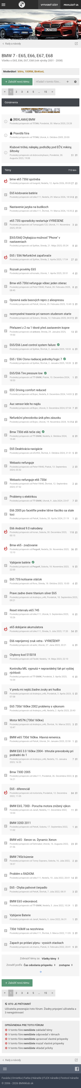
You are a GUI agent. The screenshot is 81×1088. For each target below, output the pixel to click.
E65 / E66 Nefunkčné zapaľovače (30, 255)
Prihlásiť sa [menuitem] (71, 4)
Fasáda (6, 1077)
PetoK (35, 304)
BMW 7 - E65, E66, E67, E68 (27, 55)
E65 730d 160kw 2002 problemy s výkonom (37, 706)
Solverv (36, 318)
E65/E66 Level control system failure (33, 345)
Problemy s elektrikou (23, 496)
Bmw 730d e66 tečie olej (25, 432)
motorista (37, 793)
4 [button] (27, 91)
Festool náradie (70, 1077)
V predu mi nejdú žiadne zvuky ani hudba (35, 689)
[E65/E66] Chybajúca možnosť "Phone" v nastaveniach (35, 239)
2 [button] (16, 91)
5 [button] (33, 91)
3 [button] (22, 91)
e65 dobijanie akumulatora (26, 627)
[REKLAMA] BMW (24, 119)
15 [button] (45, 91)
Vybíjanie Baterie (20, 915)
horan (35, 532)
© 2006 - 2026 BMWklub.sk (17, 1083)
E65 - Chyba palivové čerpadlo (28, 887)
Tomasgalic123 (40, 224)
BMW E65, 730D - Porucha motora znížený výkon (40, 806)
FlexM (36, 659)
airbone (36, 332)
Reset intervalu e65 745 (24, 610)
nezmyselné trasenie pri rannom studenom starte (40, 314)
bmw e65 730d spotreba (25, 179)
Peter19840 (38, 287)
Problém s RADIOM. (22, 873)
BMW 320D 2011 (20, 823)
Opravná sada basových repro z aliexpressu (37, 300)
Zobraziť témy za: (40, 958)
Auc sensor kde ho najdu (25, 404)
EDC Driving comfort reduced (28, 390)
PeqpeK (36, 549)
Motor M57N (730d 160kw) (27, 720)
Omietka (17, 1077)
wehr (35, 645)
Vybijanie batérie (20, 562)
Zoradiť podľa (31, 965)
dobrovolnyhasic (41, 155)
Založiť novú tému (17, 81)
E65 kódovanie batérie (23, 193)
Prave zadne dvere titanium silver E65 (33, 593)
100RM (29, 71)
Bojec (35, 394)
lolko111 (37, 197)
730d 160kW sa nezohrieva (26, 929)
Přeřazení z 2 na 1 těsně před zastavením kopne (39, 327)
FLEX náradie (51, 1077)
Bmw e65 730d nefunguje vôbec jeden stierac (38, 283)
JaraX (35, 810)
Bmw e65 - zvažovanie (24, 545)
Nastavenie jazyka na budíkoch (29, 207)
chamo (36, 947)
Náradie (36, 1077)
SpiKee (36, 245)
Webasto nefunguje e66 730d (28, 479)
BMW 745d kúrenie (21, 856)
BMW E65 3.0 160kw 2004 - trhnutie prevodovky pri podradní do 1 (42, 753)
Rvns (35, 583)
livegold (36, 183)
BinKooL (39, 71)
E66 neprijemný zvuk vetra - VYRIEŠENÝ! (35, 641)
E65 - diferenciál (20, 789)
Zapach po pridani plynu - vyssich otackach (37, 942)
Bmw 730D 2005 (20, 772)
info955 (36, 453)
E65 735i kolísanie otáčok (26, 579)
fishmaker (37, 844)
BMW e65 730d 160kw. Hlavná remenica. (35, 737)
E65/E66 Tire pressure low (26, 373)
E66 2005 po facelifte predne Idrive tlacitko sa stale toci (42, 512)
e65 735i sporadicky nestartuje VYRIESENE (36, 220)
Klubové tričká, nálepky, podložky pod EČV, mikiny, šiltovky (41, 149)
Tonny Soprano (40, 861)
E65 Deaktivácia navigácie (26, 448)
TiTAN (36, 123)
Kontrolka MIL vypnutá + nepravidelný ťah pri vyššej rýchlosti (42, 670)
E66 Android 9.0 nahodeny (26, 528)
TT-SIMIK (37, 377)
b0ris (21, 71)
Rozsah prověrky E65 (23, 269)
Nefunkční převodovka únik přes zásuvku (35, 417)
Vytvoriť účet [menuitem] (49, 4)
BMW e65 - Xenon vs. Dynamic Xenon (33, 839)
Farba (27, 1077)
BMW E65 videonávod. (24, 901)
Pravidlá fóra (21, 133)
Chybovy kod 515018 (23, 654)
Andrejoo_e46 (39, 597)
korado (36, 273)
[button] (5, 91)
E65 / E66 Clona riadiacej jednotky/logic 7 (36, 359)
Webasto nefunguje (22, 462)
